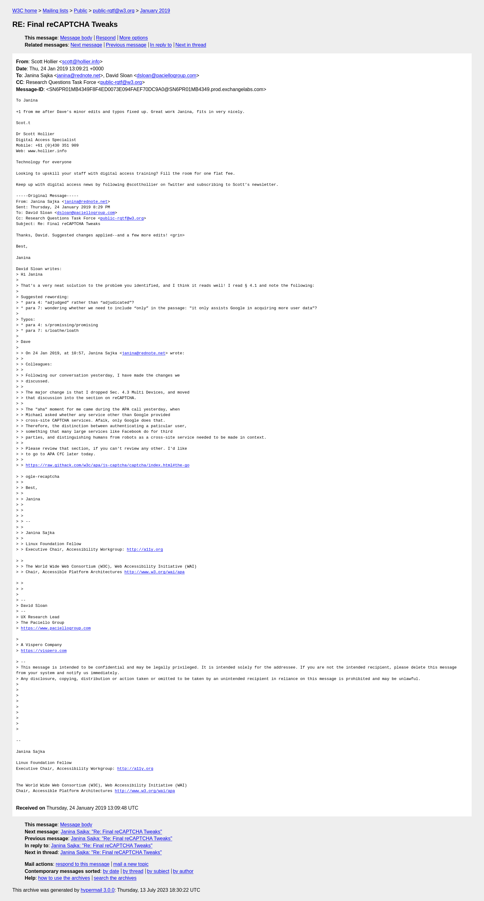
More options (133, 37)
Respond (106, 37)
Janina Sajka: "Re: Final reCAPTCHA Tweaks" (111, 831)
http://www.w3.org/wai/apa (154, 572)
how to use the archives (64, 878)
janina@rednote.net (78, 75)
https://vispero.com (44, 651)
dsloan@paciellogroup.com (166, 75)
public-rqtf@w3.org (114, 10)
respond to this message (82, 864)
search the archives (115, 878)
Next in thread (190, 45)
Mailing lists (55, 10)
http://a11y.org (145, 550)
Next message (86, 45)
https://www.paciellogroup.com (56, 628)
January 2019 (155, 10)
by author (183, 871)
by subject (158, 871)
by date (111, 871)
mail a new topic (131, 864)
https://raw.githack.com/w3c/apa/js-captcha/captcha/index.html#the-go (107, 465)
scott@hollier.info (81, 61)
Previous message (126, 45)
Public (80, 10)
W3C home (24, 10)
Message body (76, 37)
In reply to (161, 45)
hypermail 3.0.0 (97, 890)
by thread (133, 871)
